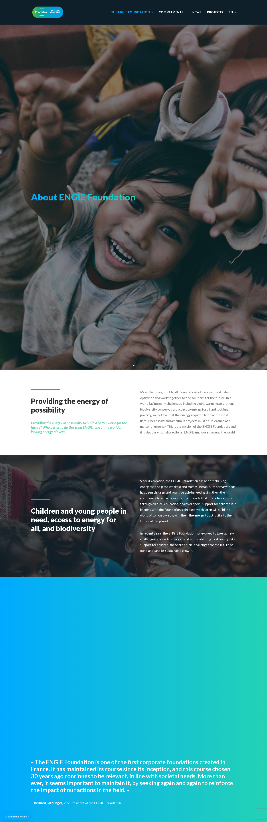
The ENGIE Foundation (132, 12)
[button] (17, 816)
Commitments (173, 12)
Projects (215, 12)
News (196, 12)
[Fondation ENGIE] (48, 12)
